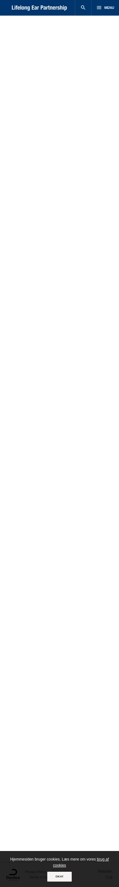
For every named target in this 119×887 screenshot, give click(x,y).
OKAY (59, 876)
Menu (105, 8)
